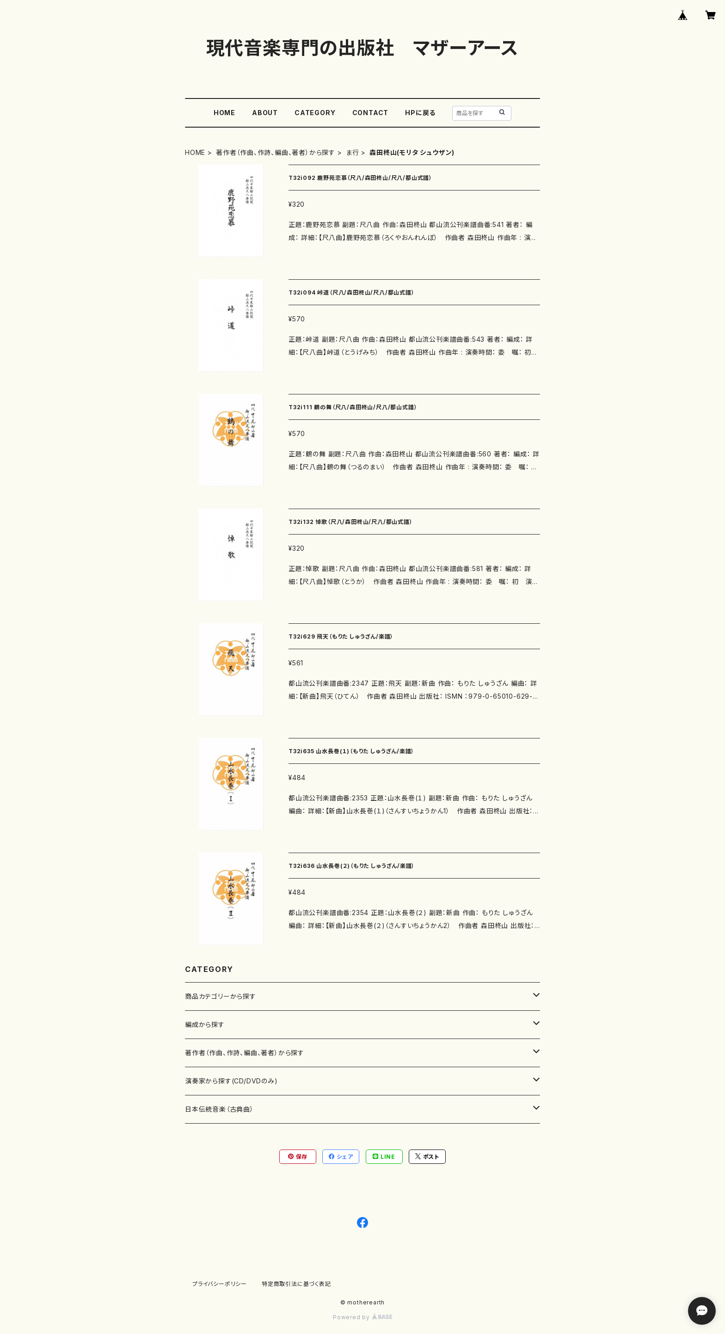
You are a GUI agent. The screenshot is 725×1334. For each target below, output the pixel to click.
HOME (224, 113)
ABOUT (265, 113)
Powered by (362, 1317)
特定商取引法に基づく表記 (296, 1283)
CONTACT (370, 113)
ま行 (352, 152)
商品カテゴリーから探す (220, 996)
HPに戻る (420, 113)
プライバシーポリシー (219, 1283)
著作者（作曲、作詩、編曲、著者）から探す (275, 152)
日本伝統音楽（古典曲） (219, 1109)
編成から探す (205, 1024)
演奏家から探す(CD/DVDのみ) (231, 1081)
